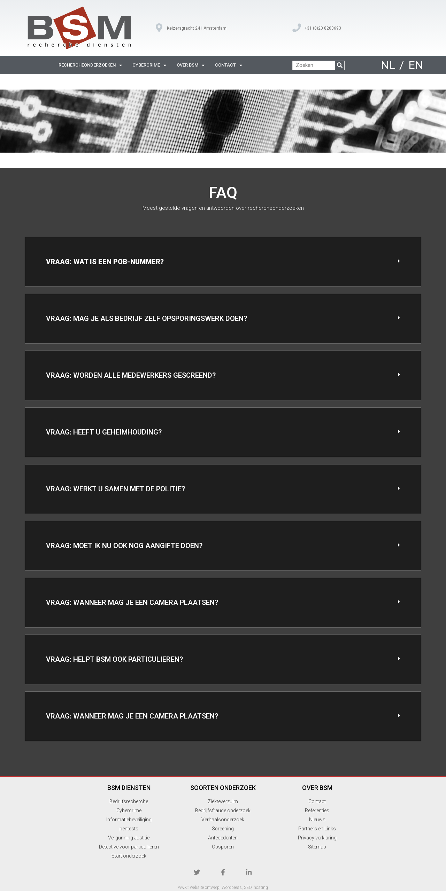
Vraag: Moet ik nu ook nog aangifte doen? (124, 545)
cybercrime (149, 65)
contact (228, 65)
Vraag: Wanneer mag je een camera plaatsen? (132, 602)
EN (415, 65)
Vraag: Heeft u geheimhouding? (104, 432)
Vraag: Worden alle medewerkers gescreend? (131, 375)
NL (388, 65)
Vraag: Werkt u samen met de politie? (115, 489)
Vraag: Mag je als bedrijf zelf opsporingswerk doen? (146, 318)
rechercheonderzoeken (90, 65)
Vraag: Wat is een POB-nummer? (105, 262)
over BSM (191, 65)
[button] (223, 262)
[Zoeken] (339, 65)
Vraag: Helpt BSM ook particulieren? (114, 659)
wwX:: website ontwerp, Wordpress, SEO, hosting (223, 886)
